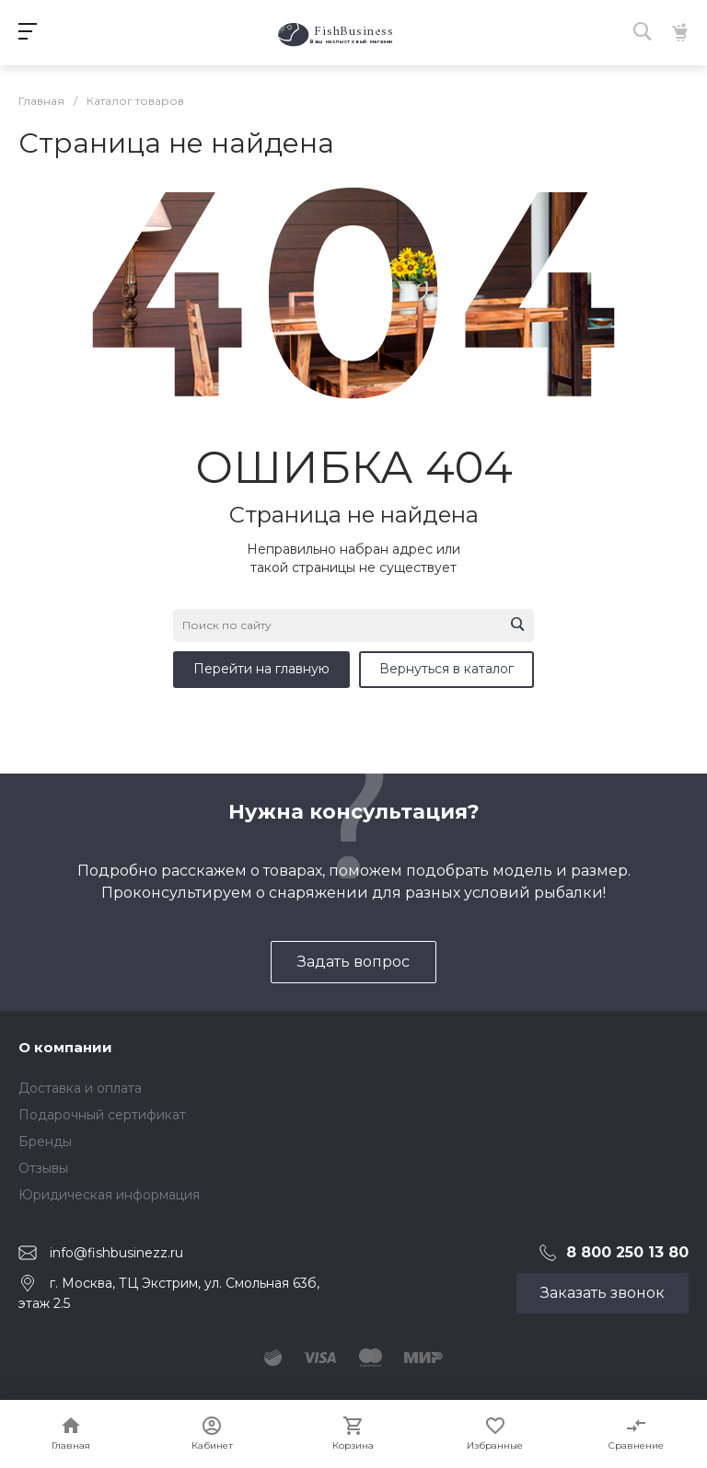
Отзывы (43, 1168)
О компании (65, 1047)
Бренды (45, 1141)
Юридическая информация (109, 1195)
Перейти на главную (261, 668)
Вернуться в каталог (446, 668)
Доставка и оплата (80, 1088)
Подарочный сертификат (102, 1115)
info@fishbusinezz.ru (116, 1252)
